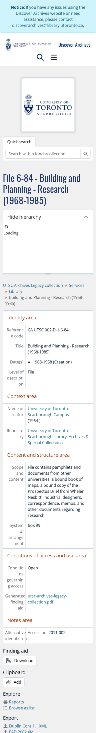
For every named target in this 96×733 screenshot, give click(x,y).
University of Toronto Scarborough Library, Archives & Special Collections (58, 436)
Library (15, 291)
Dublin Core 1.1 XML (25, 726)
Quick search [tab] (19, 142)
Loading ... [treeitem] (13, 233)
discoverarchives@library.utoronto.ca (47, 25)
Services (76, 285)
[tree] (48, 249)
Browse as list (19, 708)
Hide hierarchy (24, 216)
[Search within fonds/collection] (42, 154)
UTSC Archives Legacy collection (33, 285)
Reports (13, 702)
